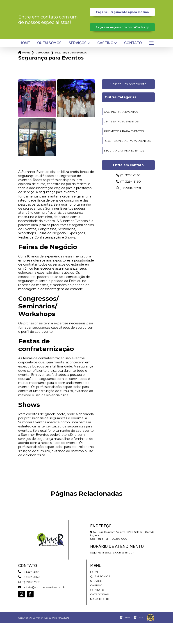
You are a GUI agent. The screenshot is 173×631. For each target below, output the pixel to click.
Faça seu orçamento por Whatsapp (122, 33)
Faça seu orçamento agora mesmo (122, 14)
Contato (133, 52)
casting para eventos (121, 120)
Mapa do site (100, 607)
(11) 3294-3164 (128, 184)
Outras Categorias (120, 106)
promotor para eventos (124, 139)
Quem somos (49, 52)
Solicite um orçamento (128, 93)
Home (25, 52)
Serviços (77, 52)
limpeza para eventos (121, 130)
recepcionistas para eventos (127, 149)
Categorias (43, 61)
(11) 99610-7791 (128, 198)
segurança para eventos (124, 159)
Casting (105, 52)
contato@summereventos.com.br (42, 595)
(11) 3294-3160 (128, 191)
